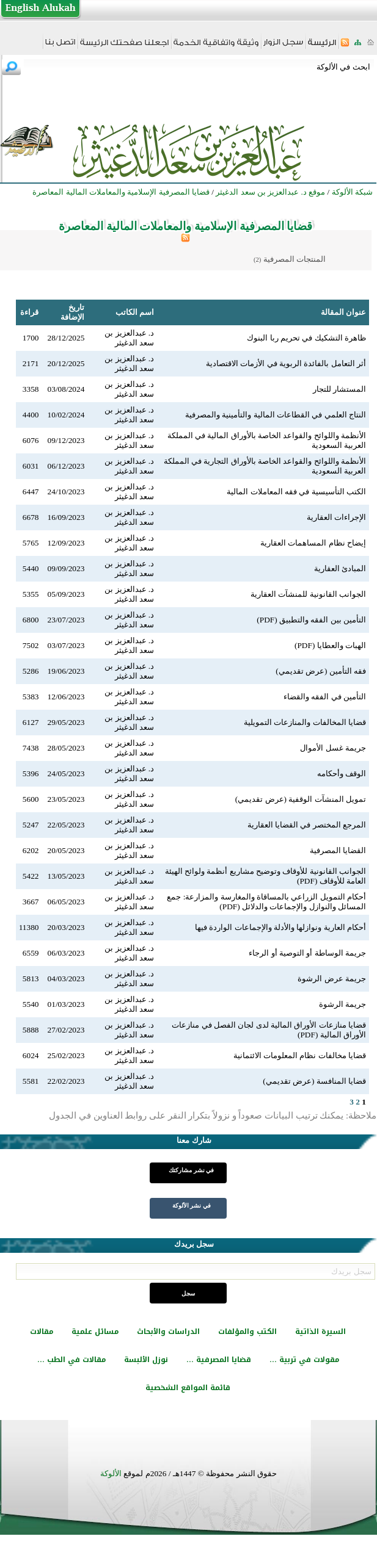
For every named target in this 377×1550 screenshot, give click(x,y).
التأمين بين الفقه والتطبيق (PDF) (311, 619)
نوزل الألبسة (146, 1359)
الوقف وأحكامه (341, 773)
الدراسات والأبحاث (168, 1331)
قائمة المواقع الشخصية (187, 1387)
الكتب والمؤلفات (247, 1331)
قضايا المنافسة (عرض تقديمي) (314, 1081)
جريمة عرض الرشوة (332, 978)
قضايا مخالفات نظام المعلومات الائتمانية (299, 1055)
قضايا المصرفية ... (218, 1359)
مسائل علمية (95, 1331)
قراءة (29, 312)
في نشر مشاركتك (191, 1170)
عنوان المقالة (343, 312)
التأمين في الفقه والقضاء (325, 696)
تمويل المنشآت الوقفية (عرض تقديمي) (300, 799)
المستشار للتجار (339, 389)
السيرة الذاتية (320, 1331)
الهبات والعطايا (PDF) (330, 645)
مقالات (41, 1331)
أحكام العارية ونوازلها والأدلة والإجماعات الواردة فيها (280, 927)
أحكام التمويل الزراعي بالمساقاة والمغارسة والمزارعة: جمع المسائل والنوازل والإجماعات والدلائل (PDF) (266, 901)
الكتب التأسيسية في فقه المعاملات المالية (296, 491)
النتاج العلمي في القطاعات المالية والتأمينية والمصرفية (275, 414)
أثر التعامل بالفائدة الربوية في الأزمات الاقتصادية (286, 363)
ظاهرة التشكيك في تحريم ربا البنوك (306, 337)
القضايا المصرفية (338, 850)
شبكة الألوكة (352, 191)
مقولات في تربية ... (304, 1359)
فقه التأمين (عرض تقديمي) (321, 671)
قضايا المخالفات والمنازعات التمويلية (305, 722)
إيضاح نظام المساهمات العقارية (313, 542)
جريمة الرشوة (342, 1004)
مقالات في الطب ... (71, 1359)
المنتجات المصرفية (294, 259)
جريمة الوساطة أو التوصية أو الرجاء (307, 952)
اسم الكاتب (134, 312)
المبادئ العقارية (340, 568)
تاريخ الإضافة (72, 312)
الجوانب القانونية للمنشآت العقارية (308, 594)
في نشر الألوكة (191, 1205)
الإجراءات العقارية (336, 517)
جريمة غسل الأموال (333, 747)
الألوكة (111, 1473)
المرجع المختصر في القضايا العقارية (306, 824)
